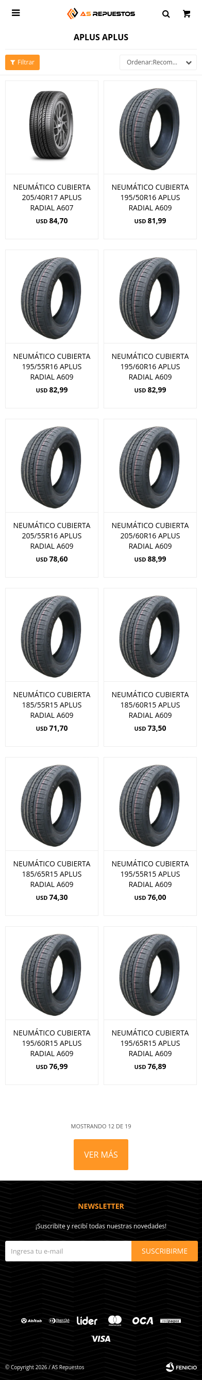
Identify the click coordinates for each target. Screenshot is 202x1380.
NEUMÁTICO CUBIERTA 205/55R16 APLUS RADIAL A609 (52, 535)
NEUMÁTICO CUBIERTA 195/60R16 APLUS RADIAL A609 (150, 366)
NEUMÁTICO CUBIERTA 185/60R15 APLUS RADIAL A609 (150, 704)
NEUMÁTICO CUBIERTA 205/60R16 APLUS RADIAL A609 (150, 535)
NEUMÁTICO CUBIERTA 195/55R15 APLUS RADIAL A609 (150, 874)
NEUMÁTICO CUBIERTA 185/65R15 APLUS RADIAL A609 (52, 874)
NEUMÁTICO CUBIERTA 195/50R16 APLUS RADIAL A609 (150, 197)
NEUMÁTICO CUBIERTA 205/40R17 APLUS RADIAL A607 (52, 197)
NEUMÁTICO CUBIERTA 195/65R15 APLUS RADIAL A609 (150, 1043)
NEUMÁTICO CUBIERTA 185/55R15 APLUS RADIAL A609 (52, 704)
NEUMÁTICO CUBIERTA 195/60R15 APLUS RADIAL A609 (52, 1043)
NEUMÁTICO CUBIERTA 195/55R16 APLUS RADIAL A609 (52, 366)
